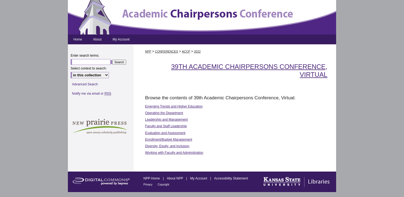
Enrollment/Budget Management (168, 139)
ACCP (186, 51)
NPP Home (152, 178)
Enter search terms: (85, 55)
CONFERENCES (166, 51)
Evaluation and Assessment (165, 133)
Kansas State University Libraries (296, 182)
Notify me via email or (91, 93)
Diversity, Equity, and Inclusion (167, 146)
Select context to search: (88, 68)
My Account (199, 178)
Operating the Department (164, 113)
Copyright (163, 184)
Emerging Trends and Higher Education (174, 106)
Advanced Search (85, 84)
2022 (197, 51)
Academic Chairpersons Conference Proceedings (202, 17)
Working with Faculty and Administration (174, 153)
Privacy (148, 184)
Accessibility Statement (231, 178)
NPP (148, 51)
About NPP (175, 178)
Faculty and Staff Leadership (166, 126)
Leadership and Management (166, 119)
